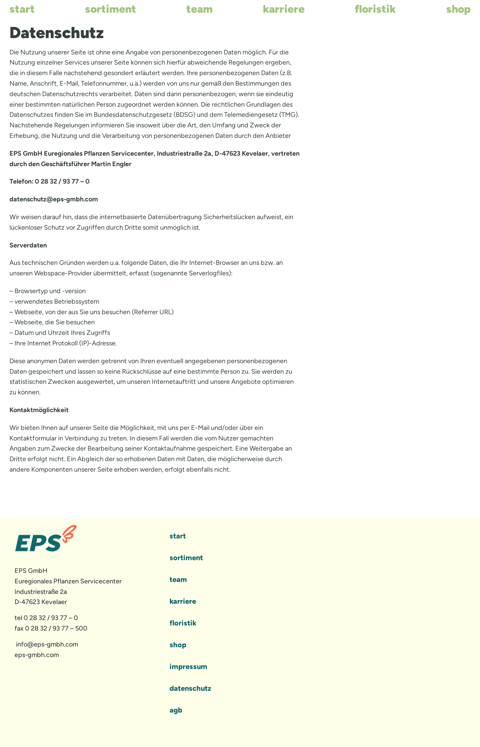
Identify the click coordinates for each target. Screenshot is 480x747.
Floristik (375, 9)
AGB (176, 710)
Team (199, 9)
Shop (458, 9)
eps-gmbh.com (37, 655)
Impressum (188, 666)
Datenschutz (190, 688)
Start (22, 9)
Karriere (284, 9)
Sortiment (110, 9)
